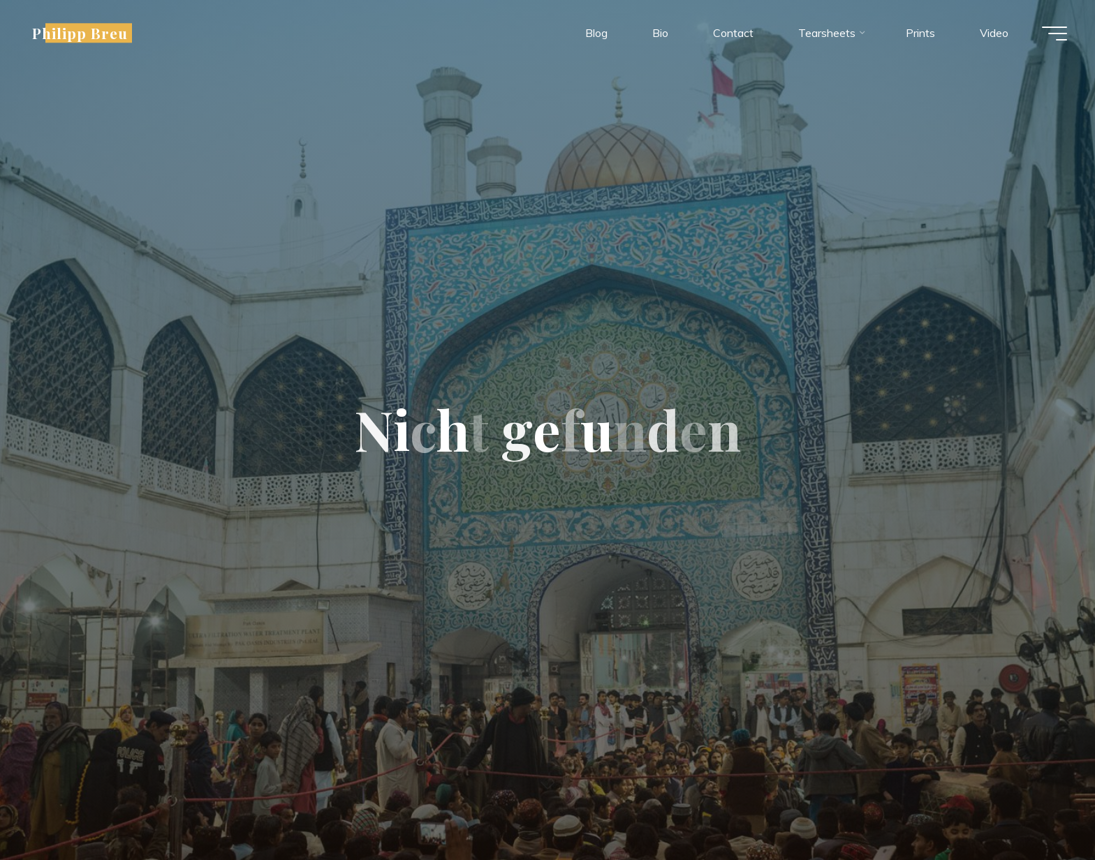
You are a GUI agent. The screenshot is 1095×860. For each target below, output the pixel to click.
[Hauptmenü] (1054, 33)
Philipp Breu (80, 33)
